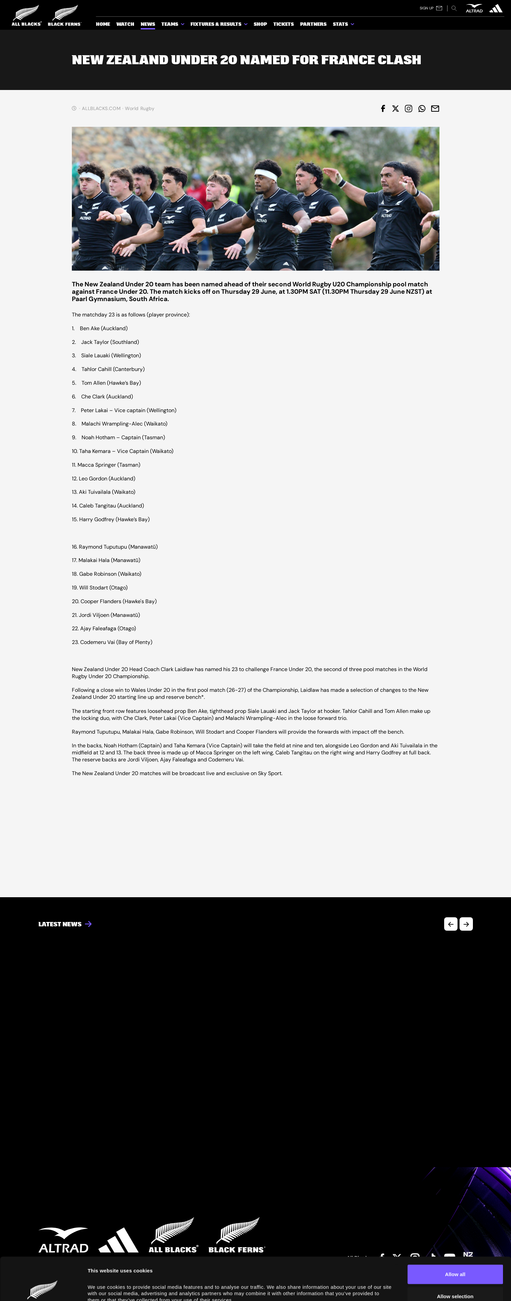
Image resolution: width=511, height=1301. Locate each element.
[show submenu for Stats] (353, 25)
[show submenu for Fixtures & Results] (246, 25)
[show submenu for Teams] (183, 25)
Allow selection (455, 1253)
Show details (103, 1288)
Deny (455, 1275)
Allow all (455, 1231)
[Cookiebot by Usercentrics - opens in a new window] (43, 1288)
